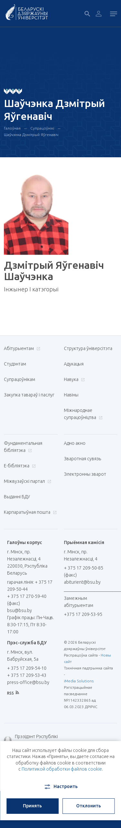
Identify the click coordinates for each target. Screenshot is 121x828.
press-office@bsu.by (28, 682)
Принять (32, 805)
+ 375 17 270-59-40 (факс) (26, 600)
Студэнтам (15, 363)
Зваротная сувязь (82, 458)
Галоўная (12, 128)
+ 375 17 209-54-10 (26, 668)
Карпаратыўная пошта (29, 512)
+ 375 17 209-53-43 (26, 675)
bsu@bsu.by (19, 610)
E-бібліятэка (19, 465)
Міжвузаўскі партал (27, 481)
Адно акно (75, 443)
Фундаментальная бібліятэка (23, 447)
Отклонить (88, 805)
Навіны (71, 394)
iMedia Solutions (79, 681)
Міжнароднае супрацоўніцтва (83, 414)
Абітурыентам (21, 348)
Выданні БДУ (17, 496)
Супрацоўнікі (42, 128)
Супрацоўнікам (19, 379)
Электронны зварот (85, 474)
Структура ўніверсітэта (88, 348)
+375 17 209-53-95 (83, 614)
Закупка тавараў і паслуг (29, 394)
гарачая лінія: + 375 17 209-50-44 (30, 586)
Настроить (60, 787)
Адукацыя (74, 363)
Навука (73, 379)
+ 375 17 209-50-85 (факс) (83, 571)
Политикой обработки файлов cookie (62, 769)
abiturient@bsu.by (82, 582)
